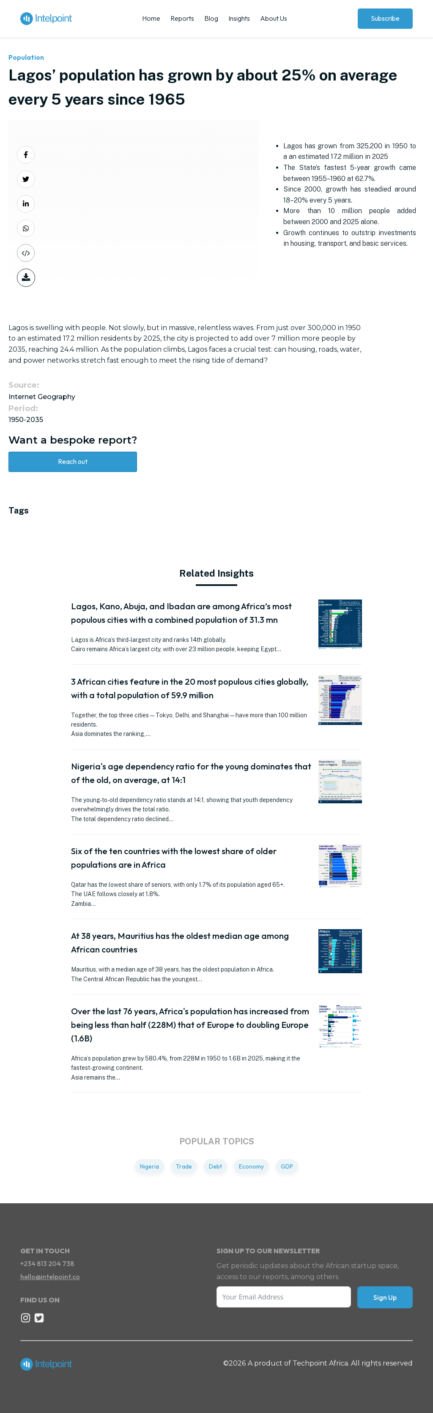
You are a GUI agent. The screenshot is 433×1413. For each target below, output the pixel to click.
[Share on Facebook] (26, 155)
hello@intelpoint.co (50, 1276)
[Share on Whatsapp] (26, 228)
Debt (215, 1166)
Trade (184, 1166)
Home (151, 18)
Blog (211, 18)
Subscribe (385, 18)
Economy (251, 1166)
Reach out (73, 461)
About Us (273, 18)
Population (26, 57)
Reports (182, 18)
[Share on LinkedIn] (26, 204)
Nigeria (149, 1166)
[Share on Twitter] (26, 179)
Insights (239, 18)
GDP (287, 1166)
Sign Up (385, 1297)
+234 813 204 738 (47, 1263)
